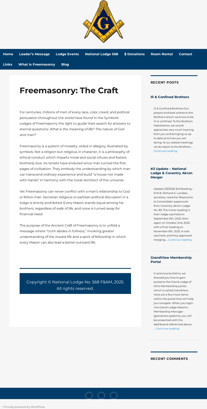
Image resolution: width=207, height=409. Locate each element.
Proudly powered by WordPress (24, 406)
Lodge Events (67, 54)
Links (7, 64)
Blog (65, 64)
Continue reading (165, 151)
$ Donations (134, 54)
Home (8, 54)
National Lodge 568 (101, 54)
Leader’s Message (34, 54)
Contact (185, 54)
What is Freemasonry (36, 64)
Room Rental (162, 54)
